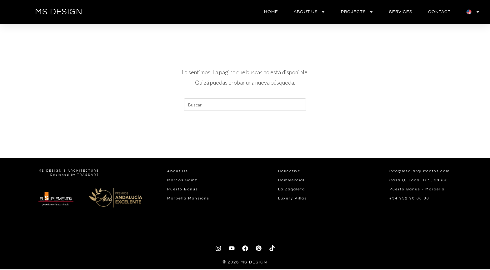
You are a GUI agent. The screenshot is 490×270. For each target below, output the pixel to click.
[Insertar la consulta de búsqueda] (245, 104)
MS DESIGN (58, 11)
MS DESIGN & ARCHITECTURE (69, 171)
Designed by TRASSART (74, 175)
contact (439, 12)
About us (309, 12)
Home (271, 12)
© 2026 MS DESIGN (245, 263)
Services (400, 12)
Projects (357, 12)
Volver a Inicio (245, 136)
